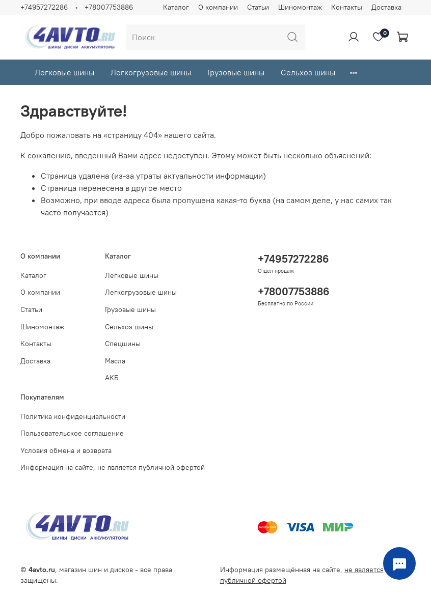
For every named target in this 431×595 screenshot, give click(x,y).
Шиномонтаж (300, 7)
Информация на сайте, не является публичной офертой (112, 467)
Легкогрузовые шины (151, 72)
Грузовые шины (235, 72)
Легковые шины (64, 72)
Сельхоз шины (308, 72)
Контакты (346, 7)
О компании (218, 7)
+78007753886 (109, 7)
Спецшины (123, 343)
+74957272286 (44, 7)
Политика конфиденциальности (72, 416)
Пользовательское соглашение (72, 433)
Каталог (176, 7)
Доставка (386, 7)
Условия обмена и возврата (66, 450)
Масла (115, 360)
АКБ (112, 377)
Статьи (258, 7)
